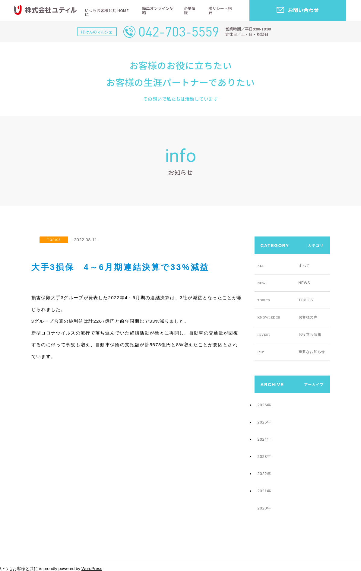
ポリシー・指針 (220, 10)
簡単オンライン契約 (157, 10)
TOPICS (54, 239)
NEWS (284, 283)
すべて (284, 266)
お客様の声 (288, 317)
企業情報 (189, 10)
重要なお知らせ (291, 352)
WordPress (91, 568)
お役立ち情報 (289, 334)
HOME (123, 10)
